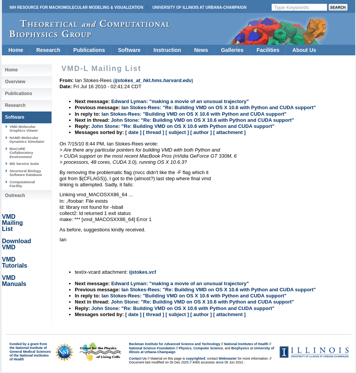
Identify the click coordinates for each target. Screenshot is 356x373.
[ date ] (133, 132)
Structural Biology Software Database (26, 173)
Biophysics (240, 348)
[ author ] (201, 132)
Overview (15, 81)
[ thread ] (153, 132)
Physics (185, 348)
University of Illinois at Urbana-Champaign (199, 7)
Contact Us (138, 358)
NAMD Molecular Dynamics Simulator (27, 140)
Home (15, 50)
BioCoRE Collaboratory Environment (21, 153)
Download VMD (16, 244)
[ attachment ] (229, 132)
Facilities (267, 50)
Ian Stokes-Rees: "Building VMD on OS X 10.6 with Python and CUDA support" (194, 114)
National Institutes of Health (246, 344)
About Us (304, 50)
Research (48, 50)
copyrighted (195, 358)
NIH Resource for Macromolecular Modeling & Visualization (76, 7)
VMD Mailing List (12, 222)
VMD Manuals (14, 281)
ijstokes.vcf (142, 272)
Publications (89, 50)
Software (129, 50)
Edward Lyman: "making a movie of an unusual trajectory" (180, 101)
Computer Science (208, 348)
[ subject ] (177, 132)
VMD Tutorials (14, 262)
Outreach (15, 195)
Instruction (167, 50)
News (201, 50)
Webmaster (228, 358)
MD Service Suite (24, 163)
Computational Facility (22, 184)
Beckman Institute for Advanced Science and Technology (174, 344)
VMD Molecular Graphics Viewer (24, 128)
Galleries (232, 50)
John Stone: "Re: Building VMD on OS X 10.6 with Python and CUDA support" (202, 120)
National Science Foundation (152, 348)
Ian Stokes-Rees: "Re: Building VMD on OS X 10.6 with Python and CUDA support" (218, 107)
